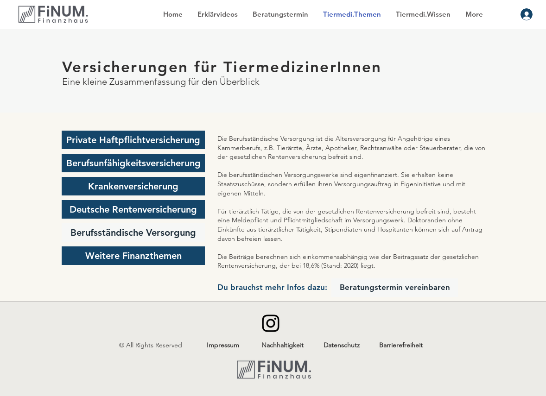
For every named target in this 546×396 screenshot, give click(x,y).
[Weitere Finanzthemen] (133, 255)
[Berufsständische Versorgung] (133, 232)
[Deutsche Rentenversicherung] (133, 209)
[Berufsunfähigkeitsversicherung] (133, 163)
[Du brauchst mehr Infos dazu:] (272, 287)
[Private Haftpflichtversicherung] (133, 140)
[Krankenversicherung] (133, 186)
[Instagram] (270, 323)
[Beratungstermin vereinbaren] (394, 287)
